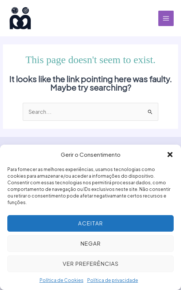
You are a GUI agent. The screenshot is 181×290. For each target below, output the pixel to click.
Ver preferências (91, 263)
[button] (170, 154)
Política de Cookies (62, 280)
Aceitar (90, 223)
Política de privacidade (112, 280)
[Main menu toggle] (166, 18)
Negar (91, 243)
